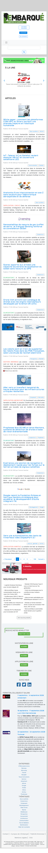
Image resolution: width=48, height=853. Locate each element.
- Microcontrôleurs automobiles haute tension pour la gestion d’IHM (33, 611)
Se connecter (23, 36)
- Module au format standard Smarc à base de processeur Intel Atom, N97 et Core (34, 604)
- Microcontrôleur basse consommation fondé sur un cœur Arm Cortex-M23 (12, 592)
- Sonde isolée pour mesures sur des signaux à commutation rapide (13, 604)
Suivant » (41, 559)
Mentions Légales (21, 838)
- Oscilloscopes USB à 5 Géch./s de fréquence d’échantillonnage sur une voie (13, 598)
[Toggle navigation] (6, 42)
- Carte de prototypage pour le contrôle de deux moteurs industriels (33, 592)
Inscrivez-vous (24, 634)
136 (35, 559)
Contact (5, 834)
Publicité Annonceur (37, 834)
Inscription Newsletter (24, 27)
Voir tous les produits (24, 617)
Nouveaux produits (15, 579)
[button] (4, 80)
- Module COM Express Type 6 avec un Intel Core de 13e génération (33, 586)
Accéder (24, 646)
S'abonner (23, 32)
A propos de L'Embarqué (19, 834)
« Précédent (7, 559)
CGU (31, 838)
